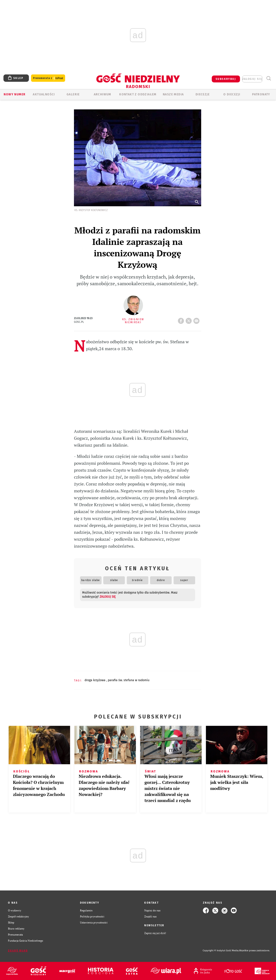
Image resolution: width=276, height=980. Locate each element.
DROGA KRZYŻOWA (95, 680)
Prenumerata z (48, 78)
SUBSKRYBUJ (226, 78)
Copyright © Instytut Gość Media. (221, 950)
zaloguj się (252, 78)
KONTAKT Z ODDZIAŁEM (138, 94)
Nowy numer (14, 94)
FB (182, 319)
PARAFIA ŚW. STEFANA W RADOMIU (128, 680)
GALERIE (73, 94)
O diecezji (231, 94)
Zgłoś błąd (18, 950)
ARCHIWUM (102, 94)
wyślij (197, 319)
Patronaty (261, 94)
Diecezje (203, 94)
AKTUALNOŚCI (44, 94)
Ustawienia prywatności (94, 922)
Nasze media (173, 94)
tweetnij (189, 319)
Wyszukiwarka (269, 78)
